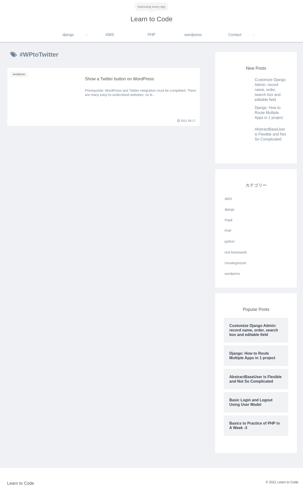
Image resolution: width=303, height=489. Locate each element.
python (230, 241)
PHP (228, 231)
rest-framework (236, 252)
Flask (228, 220)
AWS (228, 199)
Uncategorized (235, 263)
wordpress (232, 274)
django (230, 209)
